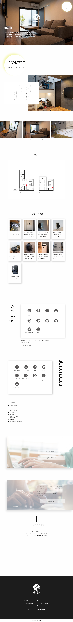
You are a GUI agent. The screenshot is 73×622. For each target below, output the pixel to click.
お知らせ (39, 600)
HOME (4, 47)
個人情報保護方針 (41, 609)
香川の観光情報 (28, 609)
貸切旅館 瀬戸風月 (29, 603)
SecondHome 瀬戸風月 (12, 47)
